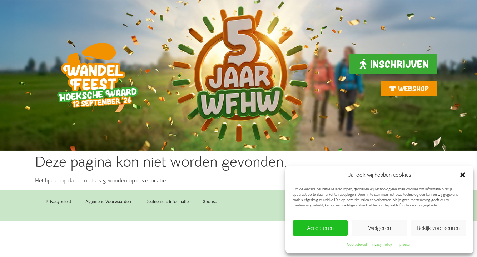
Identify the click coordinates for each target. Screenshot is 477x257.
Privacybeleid (58, 201)
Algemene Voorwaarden (108, 201)
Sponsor (211, 201)
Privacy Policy (381, 244)
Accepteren (320, 228)
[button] (462, 174)
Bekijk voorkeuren (438, 228)
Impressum (404, 244)
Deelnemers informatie (167, 201)
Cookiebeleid (357, 244)
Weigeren (379, 228)
